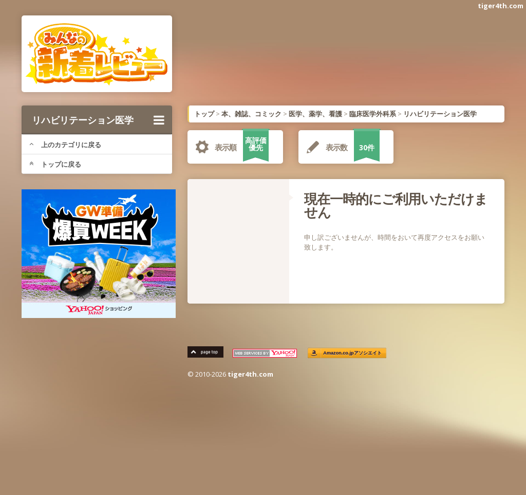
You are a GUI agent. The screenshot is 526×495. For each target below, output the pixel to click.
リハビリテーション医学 (98, 120)
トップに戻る (55, 164)
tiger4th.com (500, 5)
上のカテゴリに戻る (65, 144)
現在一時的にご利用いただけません (395, 205)
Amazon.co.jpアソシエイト (352, 353)
